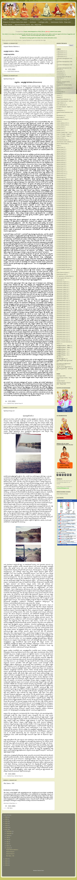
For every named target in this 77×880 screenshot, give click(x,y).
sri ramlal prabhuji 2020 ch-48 (64, 265)
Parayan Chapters (47, 19)
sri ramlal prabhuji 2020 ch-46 (64, 261)
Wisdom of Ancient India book (64, 341)
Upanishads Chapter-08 (62, 295)
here (44, 40)
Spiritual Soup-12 (61, 169)
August (8, 835)
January (8, 847)
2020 (6, 823)
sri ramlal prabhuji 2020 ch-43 (64, 256)
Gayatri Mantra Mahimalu (13, 71)
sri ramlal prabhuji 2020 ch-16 (64, 207)
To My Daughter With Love (63, 278)
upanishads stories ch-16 (62, 328)
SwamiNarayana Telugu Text (62, 19)
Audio (58, 79)
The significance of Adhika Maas (64, 276)
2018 (6, 827)
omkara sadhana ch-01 (62, 123)
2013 (6, 865)
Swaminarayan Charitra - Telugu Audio (61, 22)
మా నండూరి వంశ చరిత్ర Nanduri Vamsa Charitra (64, 364)
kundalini (59, 108)
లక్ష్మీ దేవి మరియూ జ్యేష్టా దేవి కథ (64, 366)
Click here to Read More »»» (10, 66)
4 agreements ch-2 (61, 52)
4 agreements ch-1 (61, 51)
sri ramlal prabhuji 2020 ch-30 (64, 231)
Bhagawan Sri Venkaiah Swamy (64, 84)
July (7, 837)
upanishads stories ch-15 (62, 326)
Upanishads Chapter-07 (62, 293)
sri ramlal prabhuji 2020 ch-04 (64, 185)
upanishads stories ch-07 (62, 311)
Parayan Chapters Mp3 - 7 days (64, 132)
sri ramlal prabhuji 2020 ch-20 (64, 213)
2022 (6, 819)
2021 (6, 821)
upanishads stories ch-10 (62, 317)
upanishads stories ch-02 (62, 302)
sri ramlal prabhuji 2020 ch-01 (64, 179)
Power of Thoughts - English (63, 134)
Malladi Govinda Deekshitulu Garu (65, 112)
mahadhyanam (60, 110)
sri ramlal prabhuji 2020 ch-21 (64, 215)
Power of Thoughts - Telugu (63, 136)
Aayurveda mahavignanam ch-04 (64, 64)
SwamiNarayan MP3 (61, 274)
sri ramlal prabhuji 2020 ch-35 (64, 241)
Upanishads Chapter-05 (62, 289)
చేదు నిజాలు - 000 (9, 783)
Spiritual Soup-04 (61, 155)
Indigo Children (60, 103)
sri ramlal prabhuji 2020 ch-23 (64, 218)
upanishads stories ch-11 (62, 319)
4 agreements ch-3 (61, 54)
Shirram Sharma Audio (62, 143)
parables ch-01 (60, 128)
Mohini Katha (60, 117)
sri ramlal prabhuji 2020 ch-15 (64, 205)
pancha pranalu (60, 126)
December (9, 831)
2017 (6, 829)
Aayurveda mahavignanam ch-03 (64, 61)
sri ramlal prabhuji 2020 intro (63, 267)
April (7, 843)
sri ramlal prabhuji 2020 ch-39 (64, 248)
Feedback (24, 19)
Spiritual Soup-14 (9, 411)
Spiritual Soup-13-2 (61, 171)
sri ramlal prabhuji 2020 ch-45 (64, 259)
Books (58, 89)
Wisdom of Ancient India (62, 340)
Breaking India (60, 91)
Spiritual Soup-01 (61, 149)
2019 (6, 825)
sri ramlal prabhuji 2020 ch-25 (64, 222)
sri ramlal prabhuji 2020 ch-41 (64, 252)
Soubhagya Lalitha (43, 22)
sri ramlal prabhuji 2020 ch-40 (64, 250)
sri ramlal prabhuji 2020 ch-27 (64, 226)
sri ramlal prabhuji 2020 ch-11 (64, 198)
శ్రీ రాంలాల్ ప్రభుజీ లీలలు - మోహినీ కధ (65, 368)
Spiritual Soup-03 (61, 153)
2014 (6, 863)
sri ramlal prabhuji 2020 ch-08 (64, 192)
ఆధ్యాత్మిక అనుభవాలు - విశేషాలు (64, 345)
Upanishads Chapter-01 (62, 281)
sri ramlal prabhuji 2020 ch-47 (64, 263)
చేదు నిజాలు (10, 808)
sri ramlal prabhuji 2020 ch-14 (64, 203)
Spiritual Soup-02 (61, 151)
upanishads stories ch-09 (62, 315)
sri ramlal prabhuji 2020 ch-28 (64, 228)
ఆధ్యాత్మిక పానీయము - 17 (62, 351)
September (9, 833)
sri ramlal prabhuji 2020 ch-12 (64, 199)
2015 (6, 861)
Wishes (58, 343)
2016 (6, 858)
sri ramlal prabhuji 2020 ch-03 (64, 183)
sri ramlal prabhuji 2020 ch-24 (64, 220)
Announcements (60, 74)
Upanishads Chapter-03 (62, 285)
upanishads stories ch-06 (62, 310)
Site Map (11, 19)
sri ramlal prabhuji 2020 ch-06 (64, 188)
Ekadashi (59, 97)
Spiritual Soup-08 (61, 162)
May (7, 841)
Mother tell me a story (62, 119)
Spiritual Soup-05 (61, 156)
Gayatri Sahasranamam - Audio (64, 101)
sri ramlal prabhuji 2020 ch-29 (64, 229)
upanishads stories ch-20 (62, 336)
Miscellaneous (60, 115)
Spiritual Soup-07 (61, 160)
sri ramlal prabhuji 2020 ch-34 (64, 239)
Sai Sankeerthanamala (62, 139)
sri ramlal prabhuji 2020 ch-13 (64, 201)
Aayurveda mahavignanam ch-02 (64, 58)
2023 (6, 817)
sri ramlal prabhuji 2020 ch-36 (64, 243)
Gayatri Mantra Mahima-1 (12, 46)
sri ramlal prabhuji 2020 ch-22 (64, 216)
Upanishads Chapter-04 (62, 287)
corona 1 (59, 95)
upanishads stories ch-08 (62, 313)
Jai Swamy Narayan (35, 19)
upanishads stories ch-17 (62, 330)
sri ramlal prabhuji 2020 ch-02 (64, 181)
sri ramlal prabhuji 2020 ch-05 (64, 186)
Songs (58, 145)
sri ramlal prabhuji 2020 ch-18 (64, 211)
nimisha (58, 121)
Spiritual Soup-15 (9, 79)
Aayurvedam (60, 71)
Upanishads (59, 280)
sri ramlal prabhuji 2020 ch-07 (64, 190)
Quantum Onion (60, 138)
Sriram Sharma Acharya (62, 272)
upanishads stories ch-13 (62, 323)
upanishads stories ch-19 (62, 334)
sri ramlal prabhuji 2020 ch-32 (64, 235)
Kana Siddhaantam (61, 104)
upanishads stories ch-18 (62, 332)
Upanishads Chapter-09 (62, 296)
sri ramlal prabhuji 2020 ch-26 (64, 224)
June (7, 839)
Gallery (18, 19)
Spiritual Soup (10, 403)
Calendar (59, 93)
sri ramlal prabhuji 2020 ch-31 (64, 233)
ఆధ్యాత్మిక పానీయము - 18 (62, 353)
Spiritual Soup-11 (61, 168)
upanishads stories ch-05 (62, 308)
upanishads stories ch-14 (62, 325)
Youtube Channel (7, 24)
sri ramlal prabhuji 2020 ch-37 (64, 245)
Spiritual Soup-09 (61, 164)
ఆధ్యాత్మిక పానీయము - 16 (62, 349)
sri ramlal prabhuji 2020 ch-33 (64, 237)
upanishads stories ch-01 (62, 300)
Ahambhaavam (60, 73)
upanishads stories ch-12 (62, 321)
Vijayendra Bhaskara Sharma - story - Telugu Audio (28, 24)
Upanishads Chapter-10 (62, 298)
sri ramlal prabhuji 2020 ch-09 (64, 194)
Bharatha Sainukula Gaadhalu (64, 88)
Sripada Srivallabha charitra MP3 (64, 269)
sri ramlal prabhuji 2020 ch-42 (64, 254)
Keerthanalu (33, 22)
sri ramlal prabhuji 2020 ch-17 (64, 209)
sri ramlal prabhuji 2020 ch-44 (64, 258)
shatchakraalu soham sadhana (64, 141)
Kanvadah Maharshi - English (63, 106)
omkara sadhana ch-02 (62, 125)
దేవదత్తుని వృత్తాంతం (61, 358)
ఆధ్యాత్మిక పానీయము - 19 (62, 355)
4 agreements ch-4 (61, 56)
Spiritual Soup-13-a (61, 173)
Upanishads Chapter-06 (62, 291)
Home (5, 19)
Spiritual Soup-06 (61, 158)
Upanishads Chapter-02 (62, 283)
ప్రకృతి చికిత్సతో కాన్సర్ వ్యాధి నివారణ (64, 360)
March (8, 845)
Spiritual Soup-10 (61, 166)
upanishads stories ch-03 (62, 304)
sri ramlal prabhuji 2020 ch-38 (64, 246)
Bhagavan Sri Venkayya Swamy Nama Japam (15, 22)
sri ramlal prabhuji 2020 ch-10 (64, 196)
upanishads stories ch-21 (62, 338)
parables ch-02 (60, 130)
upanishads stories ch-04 (62, 306)
